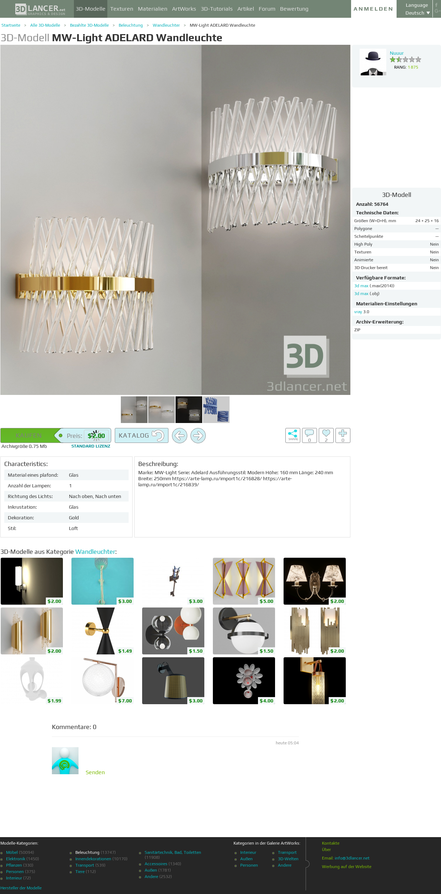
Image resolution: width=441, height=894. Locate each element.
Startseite (10, 25)
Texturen (121, 8)
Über (326, 849)
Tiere (80, 871)
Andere (151, 876)
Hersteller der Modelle (21, 887)
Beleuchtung (131, 25)
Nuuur (397, 53)
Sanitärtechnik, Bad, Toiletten (173, 852)
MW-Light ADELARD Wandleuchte (222, 25)
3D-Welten (288, 858)
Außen (151, 870)
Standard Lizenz (90, 446)
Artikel (245, 8)
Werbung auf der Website (346, 866)
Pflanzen (14, 865)
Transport (84, 865)
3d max (362, 285)
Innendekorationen (93, 858)
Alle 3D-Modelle (45, 25)
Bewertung (294, 8)
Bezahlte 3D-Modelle (89, 25)
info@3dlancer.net (352, 858)
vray (358, 311)
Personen (15, 871)
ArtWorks (184, 8)
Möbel (12, 852)
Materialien (152, 8)
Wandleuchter (166, 25)
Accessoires (156, 863)
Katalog (142, 436)
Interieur (14, 878)
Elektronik (15, 858)
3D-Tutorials (217, 8)
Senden (95, 772)
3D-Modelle (91, 8)
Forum (267, 8)
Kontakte (330, 843)
